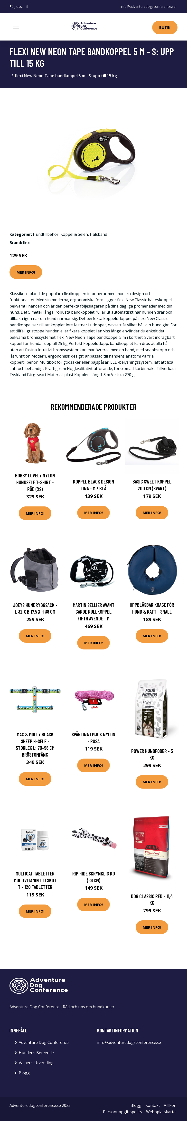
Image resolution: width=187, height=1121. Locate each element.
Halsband (98, 234)
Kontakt (152, 1105)
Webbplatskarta (161, 1111)
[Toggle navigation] (16, 26)
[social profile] (27, 6)
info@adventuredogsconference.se (148, 6)
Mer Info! (26, 272)
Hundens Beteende (36, 1052)
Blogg (24, 1073)
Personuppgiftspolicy (122, 1111)
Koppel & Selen (74, 234)
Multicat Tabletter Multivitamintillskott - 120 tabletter (35, 880)
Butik (164, 27)
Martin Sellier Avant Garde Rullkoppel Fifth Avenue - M (93, 611)
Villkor (170, 1105)
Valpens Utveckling (36, 1062)
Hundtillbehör (45, 234)
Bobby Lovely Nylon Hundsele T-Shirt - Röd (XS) (35, 482)
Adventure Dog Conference (44, 1042)
